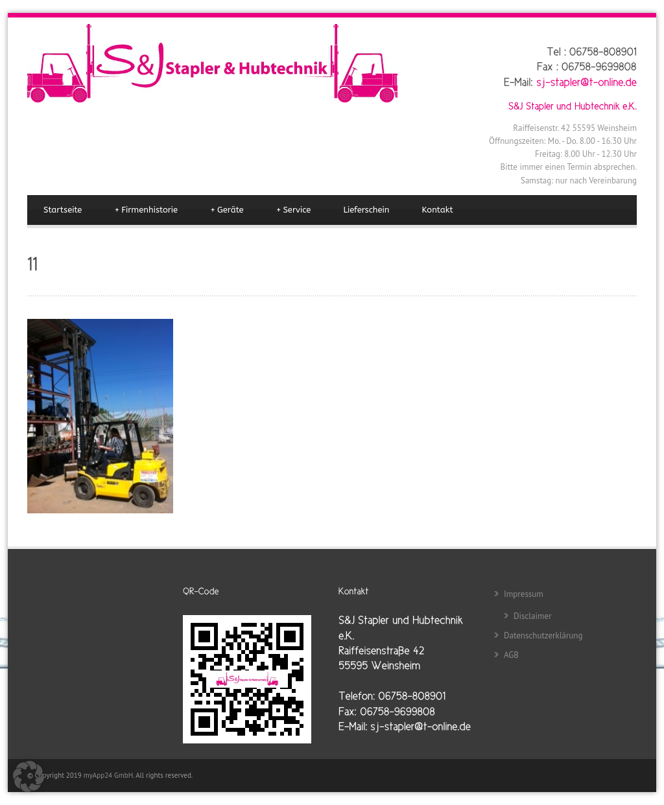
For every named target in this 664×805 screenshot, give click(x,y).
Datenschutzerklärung (543, 635)
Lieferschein (366, 210)
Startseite (62, 210)
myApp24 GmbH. (110, 775)
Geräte (226, 210)
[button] (28, 776)
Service (293, 210)
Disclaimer (533, 616)
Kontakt (437, 210)
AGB (511, 654)
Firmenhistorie (146, 210)
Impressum (523, 594)
